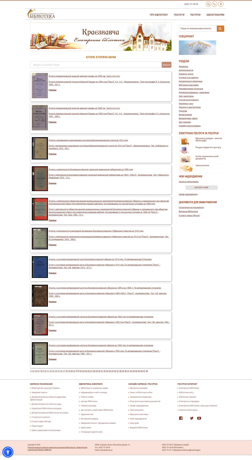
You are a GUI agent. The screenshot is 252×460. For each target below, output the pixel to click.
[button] (8, 452)
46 (141, 371)
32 (104, 371)
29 (96, 371)
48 (147, 371)
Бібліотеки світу (186, 392)
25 (86, 371)
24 (83, 371)
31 (102, 371)
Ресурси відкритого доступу (208, 147)
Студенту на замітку (188, 77)
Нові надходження (138, 419)
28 (94, 371)
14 (56, 371)
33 (107, 371)
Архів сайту (86, 427)
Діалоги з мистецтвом (190, 107)
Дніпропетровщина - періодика (194, 92)
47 (144, 371)
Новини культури (88, 406)
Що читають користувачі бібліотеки (97, 410)
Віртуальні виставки (189, 85)
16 (61, 371)
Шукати (166, 64)
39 (123, 371)
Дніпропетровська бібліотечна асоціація (50, 413)
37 (118, 371)
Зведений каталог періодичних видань (98, 423)
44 (136, 371)
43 (134, 371)
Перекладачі (37, 426)
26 (89, 371)
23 (81, 371)
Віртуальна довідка (139, 388)
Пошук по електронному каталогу (202, 29)
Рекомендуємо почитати (191, 88)
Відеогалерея (185, 114)
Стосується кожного (189, 100)
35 (112, 371)
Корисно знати (186, 74)
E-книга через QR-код (189, 215)
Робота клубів (87, 397)
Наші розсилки (202, 165)
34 (110, 371)
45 (139, 371)
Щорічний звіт (87, 414)
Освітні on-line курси (188, 410)
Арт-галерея (185, 122)
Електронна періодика (189, 401)
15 (58, 371)
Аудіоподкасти (186, 70)
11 (48, 371)
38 (120, 371)
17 (64, 371)
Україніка (183, 66)
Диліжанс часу (186, 103)
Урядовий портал (39, 392)
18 (66, 371)
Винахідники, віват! (188, 118)
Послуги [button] (179, 15)
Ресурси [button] (195, 15)
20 (72, 371)
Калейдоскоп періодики (190, 81)
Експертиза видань (89, 419)
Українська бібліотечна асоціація (47, 408)
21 (74, 371)
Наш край (134, 423)
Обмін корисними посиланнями (46, 430)
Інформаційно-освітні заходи (94, 392)
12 (50, 371)
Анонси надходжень (189, 181)
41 (128, 371)
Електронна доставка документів (145, 401)
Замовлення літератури (140, 397)
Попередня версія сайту (92, 432)
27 (91, 371)
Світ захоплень (186, 96)
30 (99, 371)
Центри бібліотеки (89, 401)
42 (131, 371)
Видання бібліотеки (188, 211)
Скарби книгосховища (190, 126)
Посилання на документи (191, 207)
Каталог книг (202, 187)
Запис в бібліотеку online (141, 392)
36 (115, 371)
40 (126, 371)
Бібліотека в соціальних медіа (94, 388)
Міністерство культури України (45, 388)
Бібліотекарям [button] (215, 15)
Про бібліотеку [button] (159, 15)
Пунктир (183, 111)
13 (53, 371)
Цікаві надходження (188, 194)
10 (45, 371)
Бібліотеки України (187, 397)
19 (69, 371)
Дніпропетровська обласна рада (46, 404)
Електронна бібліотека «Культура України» (198, 406)
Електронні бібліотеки (189, 388)
